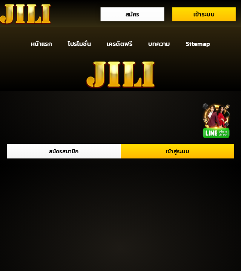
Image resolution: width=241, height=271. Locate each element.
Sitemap (198, 44)
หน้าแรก (41, 44)
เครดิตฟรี (119, 44)
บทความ (159, 44)
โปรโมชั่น (79, 44)
